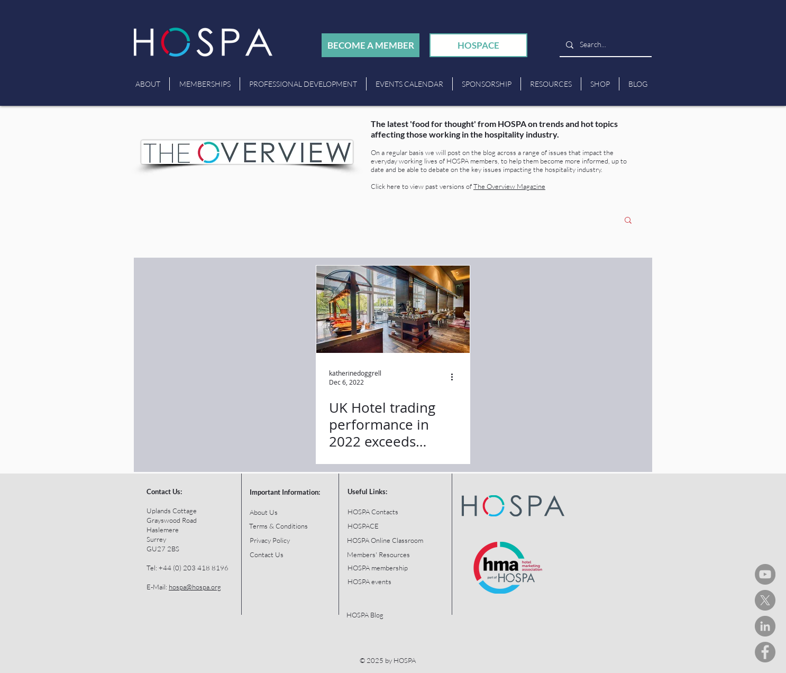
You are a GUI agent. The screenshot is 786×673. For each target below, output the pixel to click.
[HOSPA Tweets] (765, 600)
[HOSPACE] (478, 45)
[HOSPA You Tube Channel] (765, 574)
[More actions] (455, 377)
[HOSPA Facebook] (765, 652)
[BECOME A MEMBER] (370, 45)
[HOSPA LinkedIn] (765, 626)
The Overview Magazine (509, 186)
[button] (628, 220)
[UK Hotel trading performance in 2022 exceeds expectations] (393, 309)
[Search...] (604, 44)
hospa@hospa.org (195, 587)
